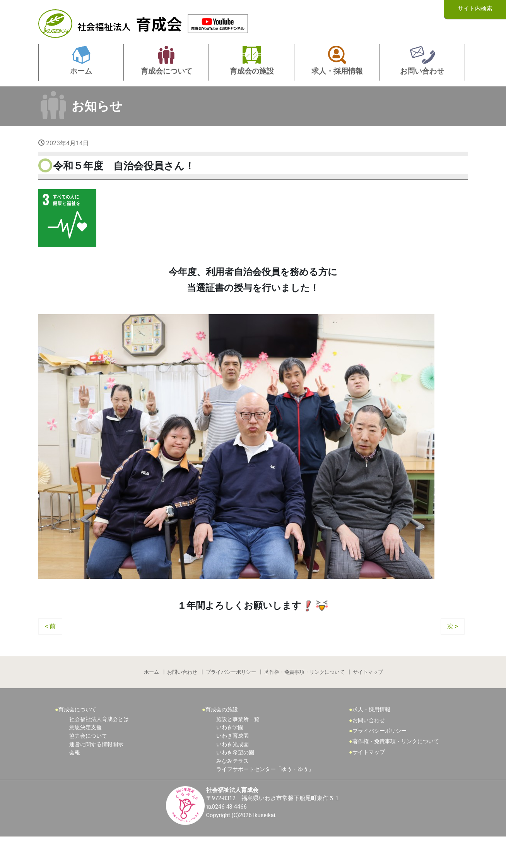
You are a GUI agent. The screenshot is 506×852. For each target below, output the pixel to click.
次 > (452, 636)
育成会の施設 (221, 723)
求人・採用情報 (371, 723)
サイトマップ (369, 684)
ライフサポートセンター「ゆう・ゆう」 (265, 783)
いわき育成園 (232, 750)
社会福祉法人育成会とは (99, 733)
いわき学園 (229, 741)
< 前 (50, 636)
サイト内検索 (475, 9)
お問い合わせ (182, 684)
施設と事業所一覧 (238, 733)
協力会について (88, 750)
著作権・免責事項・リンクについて (305, 684)
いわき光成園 (232, 758)
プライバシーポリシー (231, 684)
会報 (74, 766)
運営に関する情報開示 (96, 758)
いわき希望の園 (235, 766)
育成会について (77, 723)
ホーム (150, 684)
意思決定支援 (85, 741)
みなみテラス (232, 775)
